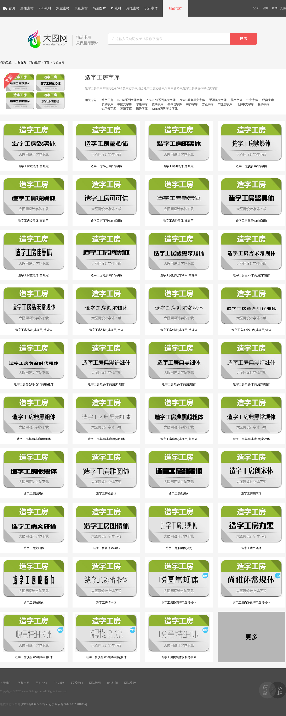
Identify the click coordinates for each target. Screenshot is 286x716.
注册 (266, 8)
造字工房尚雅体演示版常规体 (251, 582)
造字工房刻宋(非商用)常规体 (179, 309)
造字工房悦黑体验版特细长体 (34, 636)
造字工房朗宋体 (251, 473)
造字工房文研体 (34, 527)
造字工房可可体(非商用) (106, 200)
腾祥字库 (142, 108)
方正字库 (207, 104)
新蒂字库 (263, 104)
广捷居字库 (225, 104)
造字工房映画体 (34, 582)
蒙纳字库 (157, 104)
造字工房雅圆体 (106, 473)
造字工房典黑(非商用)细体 (179, 364)
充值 (283, 8)
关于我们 (6, 682)
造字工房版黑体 (34, 473)
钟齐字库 (192, 104)
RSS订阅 (112, 682)
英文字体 (236, 100)
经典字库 (268, 100)
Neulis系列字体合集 (129, 100)
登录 (256, 8)
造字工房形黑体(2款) (179, 527)
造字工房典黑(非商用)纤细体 (106, 364)
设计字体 (151, 8)
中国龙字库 (124, 104)
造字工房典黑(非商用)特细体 (251, 364)
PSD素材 (45, 8)
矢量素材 (81, 8)
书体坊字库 (174, 104)
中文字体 (252, 100)
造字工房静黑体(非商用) (179, 200)
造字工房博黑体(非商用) (106, 255)
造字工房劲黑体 (179, 473)
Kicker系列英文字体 (165, 108)
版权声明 (23, 682)
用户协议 (41, 682)
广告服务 (59, 682)
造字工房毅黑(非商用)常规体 (179, 255)
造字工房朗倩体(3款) (106, 527)
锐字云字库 (109, 108)
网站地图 (95, 682)
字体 (47, 62)
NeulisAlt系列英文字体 (161, 100)
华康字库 (142, 104)
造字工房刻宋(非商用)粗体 (106, 309)
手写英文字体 (218, 100)
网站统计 (130, 682)
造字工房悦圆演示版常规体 (179, 582)
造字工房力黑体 (251, 527)
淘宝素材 (62, 8)
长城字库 (107, 104)
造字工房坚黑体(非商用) (251, 200)
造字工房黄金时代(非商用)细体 (251, 309)
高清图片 (99, 8)
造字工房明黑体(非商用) (179, 145)
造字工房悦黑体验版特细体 (179, 636)
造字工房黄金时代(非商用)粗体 (34, 364)
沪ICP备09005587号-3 (34, 704)
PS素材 (116, 8)
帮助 (275, 8)
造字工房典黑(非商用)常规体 (251, 418)
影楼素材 (27, 8)
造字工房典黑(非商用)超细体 (106, 418)
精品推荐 (175, 8)
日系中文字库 (245, 104)
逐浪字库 (126, 108)
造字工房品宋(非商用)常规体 (34, 309)
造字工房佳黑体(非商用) (34, 255)
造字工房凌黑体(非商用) (34, 200)
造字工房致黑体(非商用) (34, 145)
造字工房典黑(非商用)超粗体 (179, 418)
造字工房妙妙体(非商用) (251, 145)
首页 (12, 8)
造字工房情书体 (106, 582)
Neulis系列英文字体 (192, 100)
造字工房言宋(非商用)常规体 (251, 255)
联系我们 (77, 682)
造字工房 (107, 100)
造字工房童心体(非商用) (106, 145)
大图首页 (20, 62)
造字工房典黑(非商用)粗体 (34, 418)
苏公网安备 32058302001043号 (68, 704)
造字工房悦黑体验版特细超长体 (106, 636)
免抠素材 (132, 8)
